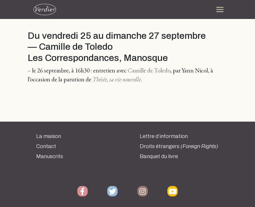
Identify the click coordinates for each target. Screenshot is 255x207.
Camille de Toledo (149, 70)
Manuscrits (49, 156)
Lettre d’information (164, 136)
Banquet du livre (159, 156)
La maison (48, 136)
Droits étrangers (179, 146)
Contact (46, 146)
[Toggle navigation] (220, 9)
